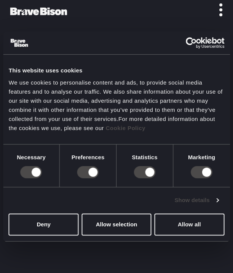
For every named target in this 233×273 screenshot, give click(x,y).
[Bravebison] (38, 11)
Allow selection (116, 224)
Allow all (189, 224)
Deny (44, 224)
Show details (192, 200)
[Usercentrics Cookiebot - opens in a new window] (191, 43)
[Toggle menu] (217, 10)
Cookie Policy (125, 128)
